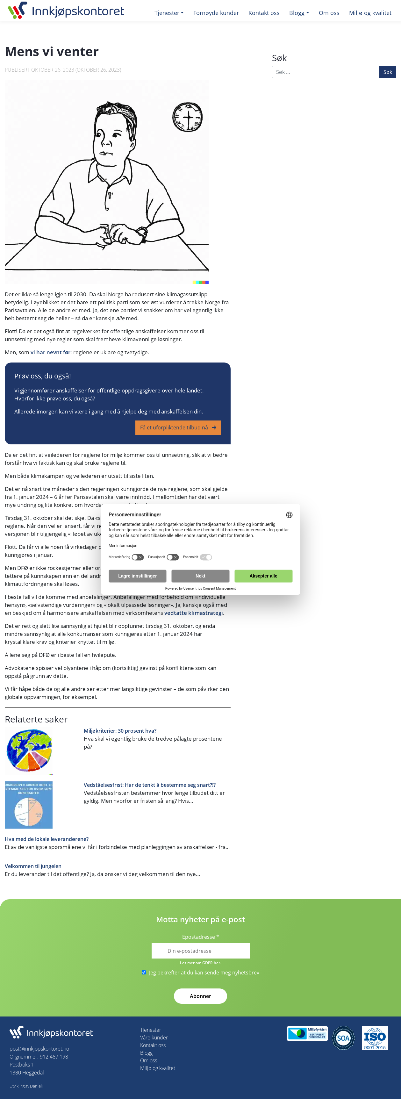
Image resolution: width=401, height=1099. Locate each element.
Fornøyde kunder (216, 13)
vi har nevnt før (50, 352)
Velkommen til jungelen (33, 866)
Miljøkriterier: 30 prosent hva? (120, 731)
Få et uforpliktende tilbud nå (174, 427)
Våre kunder (154, 1037)
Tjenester (166, 13)
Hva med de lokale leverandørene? (47, 839)
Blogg (296, 13)
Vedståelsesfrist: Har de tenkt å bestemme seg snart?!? (150, 785)
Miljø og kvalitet (370, 13)
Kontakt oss (264, 13)
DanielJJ (37, 1086)
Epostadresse (200, 936)
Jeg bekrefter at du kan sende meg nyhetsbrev (200, 972)
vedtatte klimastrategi (193, 612)
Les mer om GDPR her (200, 963)
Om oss (329, 13)
